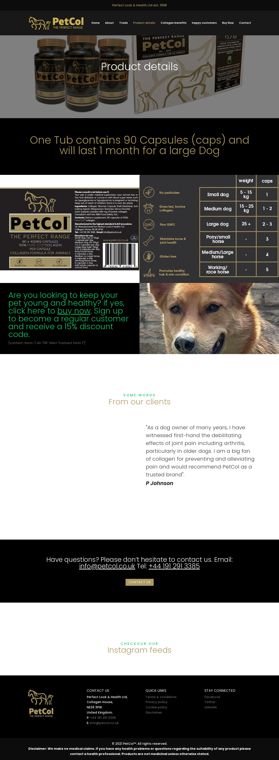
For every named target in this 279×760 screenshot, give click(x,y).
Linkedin (210, 707)
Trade (123, 23)
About (109, 23)
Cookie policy (156, 707)
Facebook (212, 697)
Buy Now (228, 23)
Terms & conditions (161, 697)
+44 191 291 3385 (174, 566)
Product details (144, 23)
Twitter (210, 702)
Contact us (140, 582)
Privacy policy (156, 702)
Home (96, 23)
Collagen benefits (173, 23)
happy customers (204, 23)
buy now (73, 310)
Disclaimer (154, 712)
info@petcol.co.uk (107, 566)
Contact (245, 23)
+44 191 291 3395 (103, 718)
